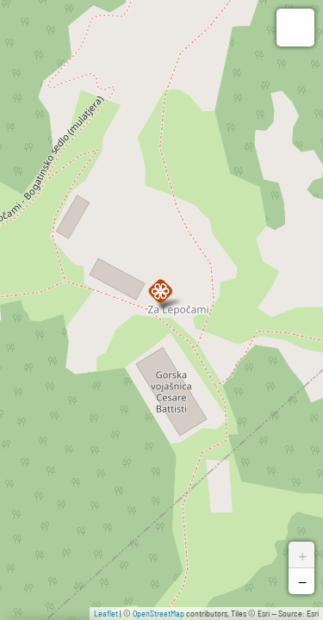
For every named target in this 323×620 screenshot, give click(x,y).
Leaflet (106, 613)
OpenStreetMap (158, 613)
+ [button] (302, 554)
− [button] (302, 581)
